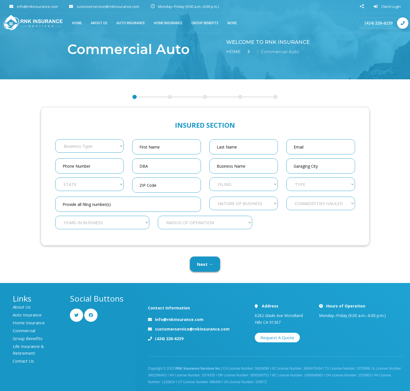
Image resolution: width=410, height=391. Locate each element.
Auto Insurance (27, 315)
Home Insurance (168, 23)
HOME (77, 23)
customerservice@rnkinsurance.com (192, 329)
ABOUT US (99, 23)
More (232, 23)
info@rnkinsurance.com (179, 319)
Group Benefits (204, 23)
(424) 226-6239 (379, 23)
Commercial (24, 330)
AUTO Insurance (130, 23)
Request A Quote (277, 337)
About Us (22, 307)
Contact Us (23, 361)
